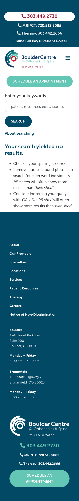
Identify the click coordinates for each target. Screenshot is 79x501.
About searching (19, 133)
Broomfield (18, 372)
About (14, 245)
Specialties (18, 262)
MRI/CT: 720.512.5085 (40, 25)
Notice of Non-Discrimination (32, 314)
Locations (17, 271)
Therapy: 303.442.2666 (39, 33)
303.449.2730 (39, 16)
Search (18, 121)
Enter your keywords (25, 95)
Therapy (16, 297)
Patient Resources (23, 288)
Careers (15, 306)
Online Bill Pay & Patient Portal (39, 41)
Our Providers (20, 254)
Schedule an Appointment (40, 81)
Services (15, 279)
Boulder (15, 330)
